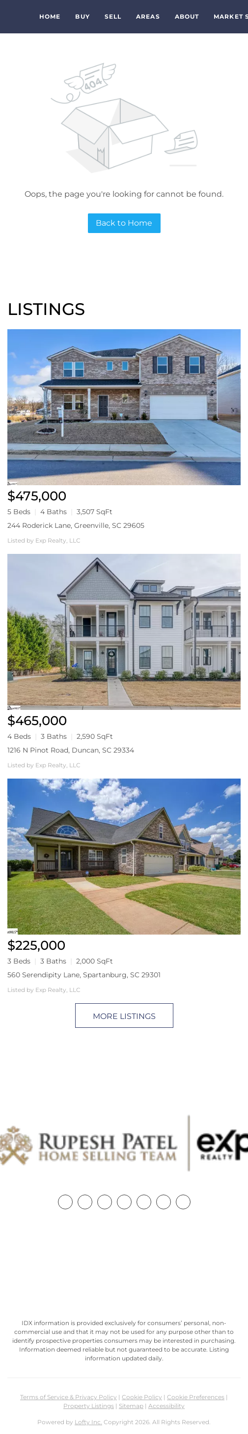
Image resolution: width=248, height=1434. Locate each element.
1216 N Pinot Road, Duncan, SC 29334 (70, 750)
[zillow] (124, 1202)
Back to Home (124, 223)
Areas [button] (148, 16)
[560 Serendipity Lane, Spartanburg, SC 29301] (124, 857)
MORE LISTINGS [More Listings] (124, 1016)
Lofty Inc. (88, 1422)
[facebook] (65, 1202)
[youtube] (163, 1202)
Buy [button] (82, 16)
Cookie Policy (142, 1397)
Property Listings (88, 1405)
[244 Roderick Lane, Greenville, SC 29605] (124, 407)
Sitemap (131, 1405)
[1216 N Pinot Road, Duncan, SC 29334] (124, 632)
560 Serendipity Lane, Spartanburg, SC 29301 (84, 974)
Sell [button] (113, 16)
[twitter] (104, 1202)
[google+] (183, 1202)
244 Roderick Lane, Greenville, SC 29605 (75, 525)
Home (49, 16)
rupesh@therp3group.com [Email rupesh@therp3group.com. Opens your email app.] (124, 1284)
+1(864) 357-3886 (124, 1266)
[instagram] (144, 1202)
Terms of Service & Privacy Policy (68, 1397)
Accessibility (166, 1405)
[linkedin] (85, 1202)
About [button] (187, 16)
